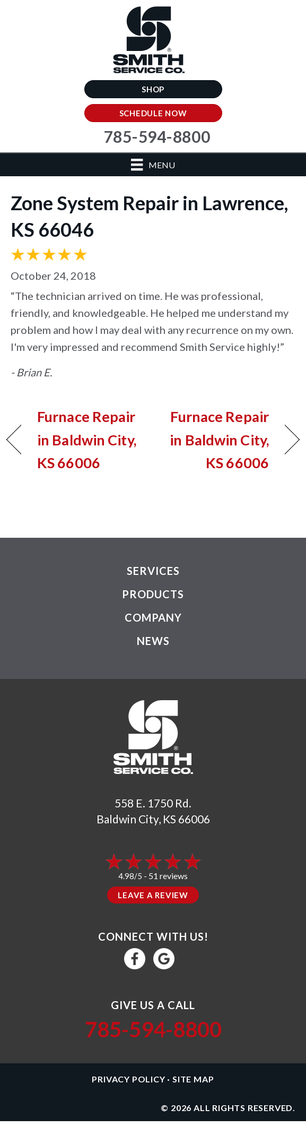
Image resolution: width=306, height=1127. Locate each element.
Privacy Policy (128, 1079)
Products (153, 594)
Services (153, 570)
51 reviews (168, 876)
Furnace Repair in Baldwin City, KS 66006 (86, 439)
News (153, 640)
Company (153, 617)
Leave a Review (153, 895)
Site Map (193, 1079)
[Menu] (153, 164)
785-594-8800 (153, 1029)
